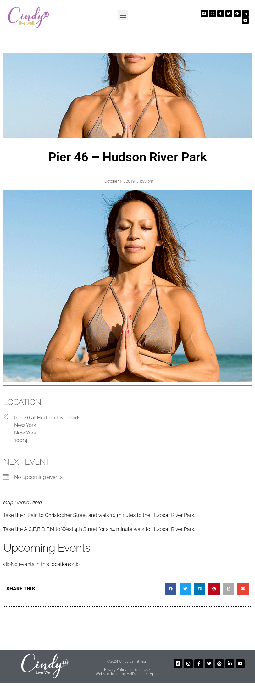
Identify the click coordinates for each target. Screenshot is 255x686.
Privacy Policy (115, 669)
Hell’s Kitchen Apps (142, 673)
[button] (123, 15)
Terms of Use (139, 669)
